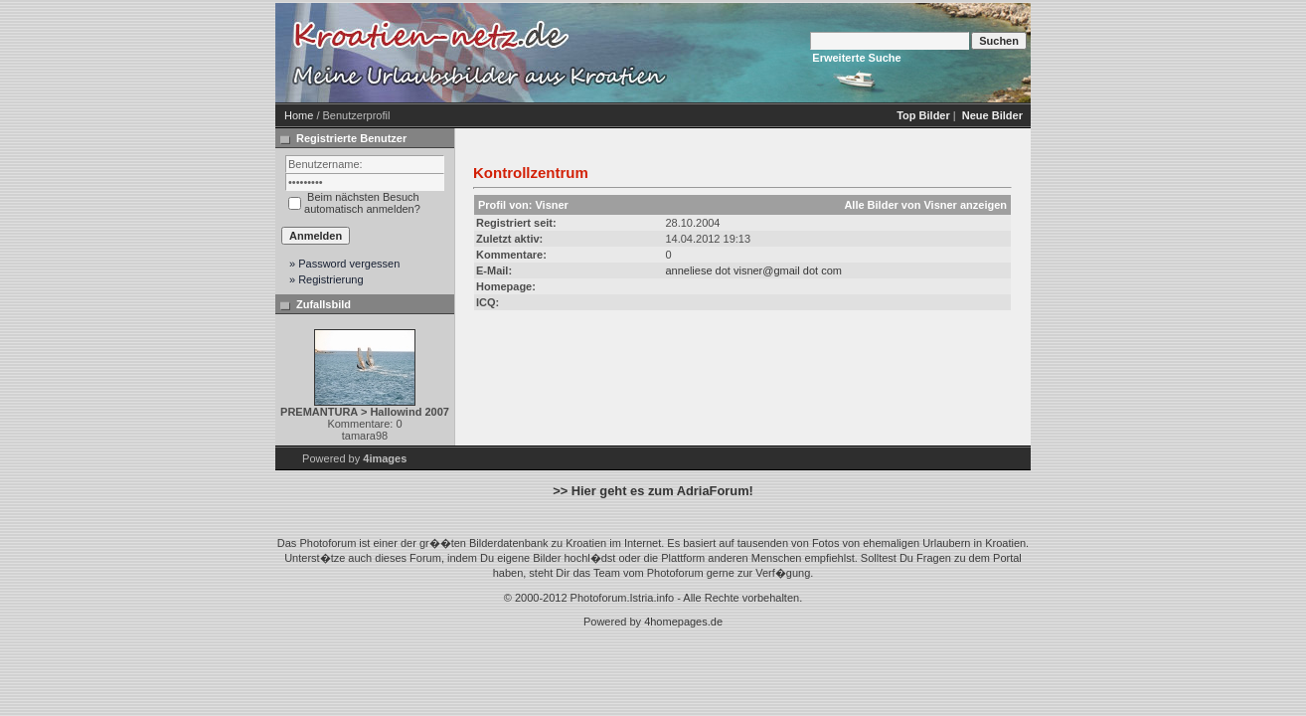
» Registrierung (326, 279)
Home (298, 115)
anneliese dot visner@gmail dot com (753, 270)
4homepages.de (683, 621)
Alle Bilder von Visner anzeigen (925, 205)
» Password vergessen (344, 263)
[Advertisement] (842, 52)
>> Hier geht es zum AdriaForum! (653, 490)
